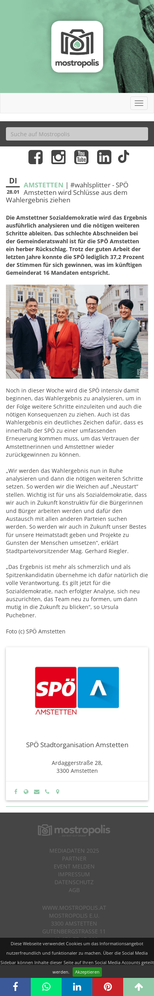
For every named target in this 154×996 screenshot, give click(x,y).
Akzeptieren (87, 972)
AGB (74, 890)
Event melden (74, 866)
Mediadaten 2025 (74, 850)
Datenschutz (74, 882)
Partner (74, 858)
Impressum (74, 874)
